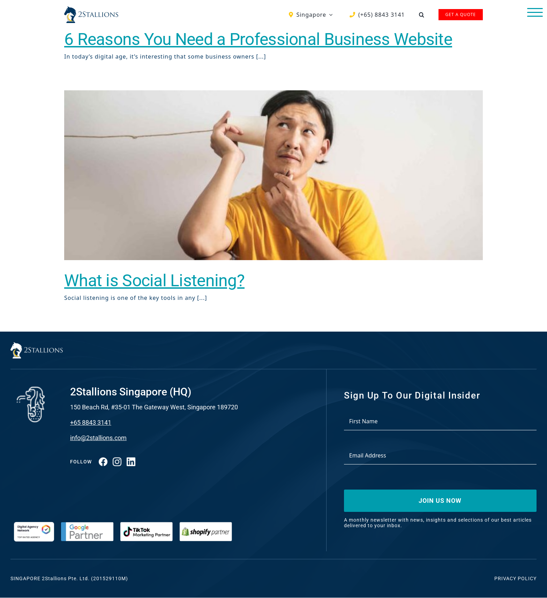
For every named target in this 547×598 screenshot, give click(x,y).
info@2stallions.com (98, 437)
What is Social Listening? (154, 280)
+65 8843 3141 (90, 422)
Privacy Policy (515, 578)
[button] (422, 14)
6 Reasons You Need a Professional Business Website (258, 39)
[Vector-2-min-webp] (91, 9)
